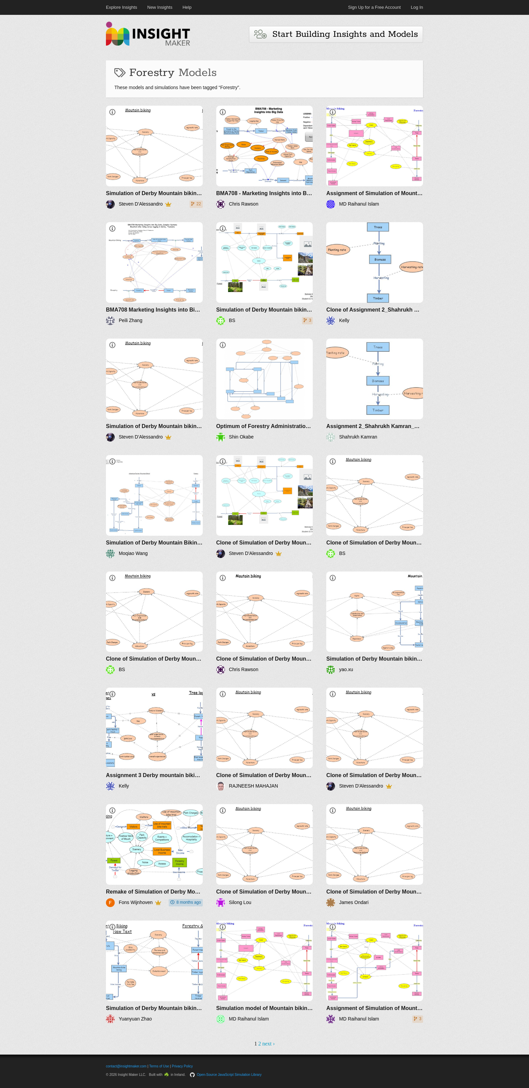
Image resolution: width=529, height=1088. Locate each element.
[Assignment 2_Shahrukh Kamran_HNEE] (374, 390)
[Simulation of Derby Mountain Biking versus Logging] (154, 506)
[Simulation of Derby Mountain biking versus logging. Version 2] (154, 390)
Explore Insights (121, 7)
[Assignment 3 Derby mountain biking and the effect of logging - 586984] (154, 739)
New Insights (159, 7)
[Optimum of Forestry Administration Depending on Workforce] (264, 390)
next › (268, 1043)
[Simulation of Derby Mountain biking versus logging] (154, 157)
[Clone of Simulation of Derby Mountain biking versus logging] (264, 506)
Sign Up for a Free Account (374, 7)
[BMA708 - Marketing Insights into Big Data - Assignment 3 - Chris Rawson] (264, 157)
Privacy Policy (182, 1066)
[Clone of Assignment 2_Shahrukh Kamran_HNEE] (374, 273)
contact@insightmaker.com (126, 1066)
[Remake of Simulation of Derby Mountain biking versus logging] (154, 855)
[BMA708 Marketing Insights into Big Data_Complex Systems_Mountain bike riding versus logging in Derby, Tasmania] (154, 273)
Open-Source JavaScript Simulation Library (229, 1075)
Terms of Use (159, 1066)
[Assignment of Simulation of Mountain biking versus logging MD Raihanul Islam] (374, 157)
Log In (417, 7)
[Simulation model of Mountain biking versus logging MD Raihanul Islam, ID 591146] (264, 972)
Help (187, 7)
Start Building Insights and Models (336, 34)
